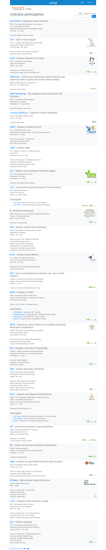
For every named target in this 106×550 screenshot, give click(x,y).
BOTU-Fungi (17, 416)
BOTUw (16, 421)
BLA (12, 348)
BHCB (12, 292)
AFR (12, 39)
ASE (12, 171)
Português (90, 2)
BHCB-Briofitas (18, 312)
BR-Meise (14, 480)
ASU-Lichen (17, 203)
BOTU (12, 394)
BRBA (12, 461)
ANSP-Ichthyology (18, 93)
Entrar (82, 2)
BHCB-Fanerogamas (19, 314)
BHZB (12, 324)
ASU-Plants (17, 205)
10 (22, 549)
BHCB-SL (16, 319)
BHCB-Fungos (18, 316)
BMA (12, 369)
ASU (12, 187)
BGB (12, 273)
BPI (11, 426)
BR (11, 445)
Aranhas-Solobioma (19, 112)
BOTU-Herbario (18, 418)
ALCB (12, 58)
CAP (12, 522)
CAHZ (12, 501)
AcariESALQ (15, 21)
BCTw (12, 254)
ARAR (12, 127)
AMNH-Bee (15, 77)
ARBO (12, 148)
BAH (12, 227)
